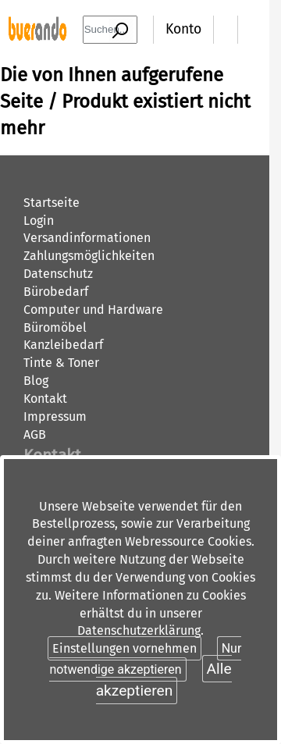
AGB (34, 434)
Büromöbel (55, 327)
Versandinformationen (87, 237)
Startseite (51, 202)
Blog (35, 380)
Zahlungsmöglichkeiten (89, 255)
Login (38, 220)
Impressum (55, 416)
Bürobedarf (55, 291)
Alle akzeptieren (164, 679)
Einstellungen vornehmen (124, 648)
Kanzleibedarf (63, 344)
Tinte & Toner (61, 362)
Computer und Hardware (93, 309)
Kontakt (45, 398)
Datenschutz (58, 273)
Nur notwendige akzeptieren (145, 659)
